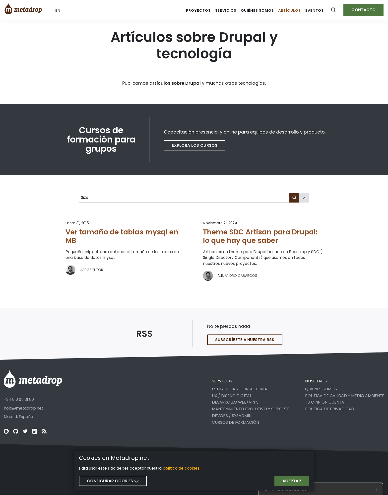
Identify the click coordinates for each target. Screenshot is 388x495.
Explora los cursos (194, 145)
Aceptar (291, 481)
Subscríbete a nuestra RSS (244, 343)
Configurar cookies (113, 481)
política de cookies (181, 468)
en (58, 10)
